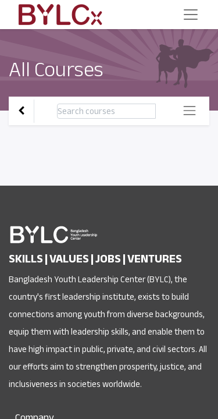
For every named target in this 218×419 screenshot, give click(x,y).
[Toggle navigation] (189, 110)
